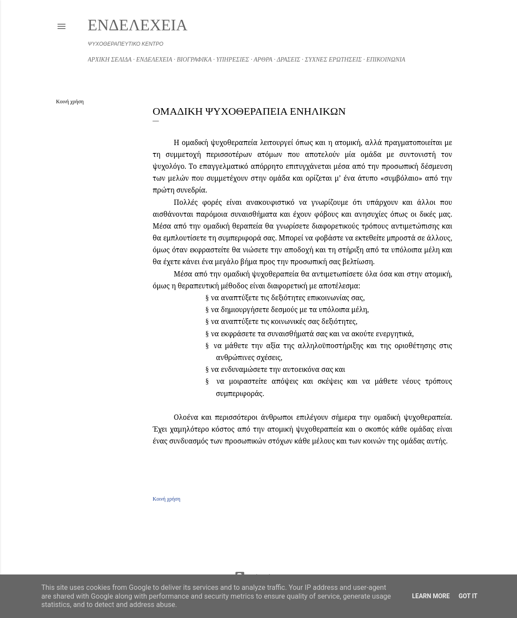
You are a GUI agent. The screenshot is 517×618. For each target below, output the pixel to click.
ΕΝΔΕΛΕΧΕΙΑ (138, 25)
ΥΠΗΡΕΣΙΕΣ (232, 59)
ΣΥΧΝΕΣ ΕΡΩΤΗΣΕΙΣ (333, 59)
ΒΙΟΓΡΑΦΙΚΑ (194, 59)
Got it (468, 596)
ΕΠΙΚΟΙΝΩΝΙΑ (385, 59)
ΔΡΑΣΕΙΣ (288, 59)
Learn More (431, 596)
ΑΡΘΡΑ (262, 59)
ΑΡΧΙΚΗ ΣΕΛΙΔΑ (110, 59)
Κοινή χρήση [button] (70, 101)
